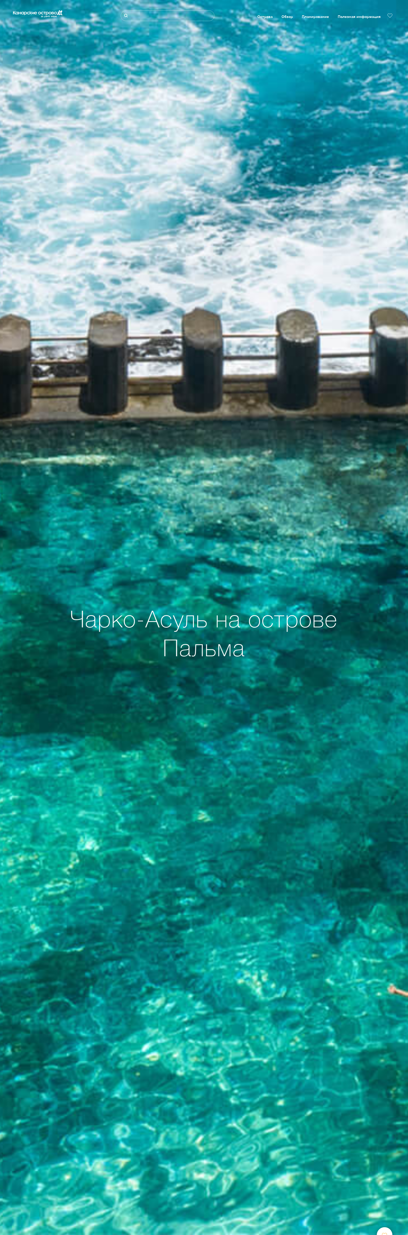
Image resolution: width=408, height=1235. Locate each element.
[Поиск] (167, 15)
